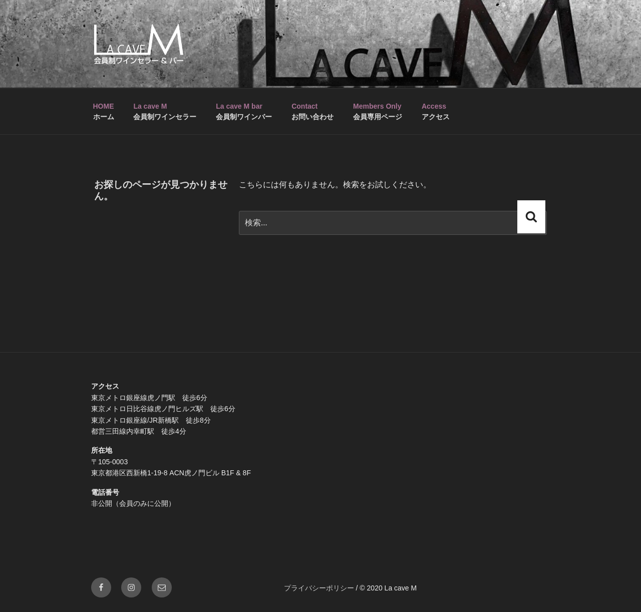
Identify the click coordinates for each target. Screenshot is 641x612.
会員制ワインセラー (164, 111)
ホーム (103, 111)
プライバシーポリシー (319, 588)
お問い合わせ (312, 111)
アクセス (436, 111)
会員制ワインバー (244, 111)
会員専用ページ (377, 111)
